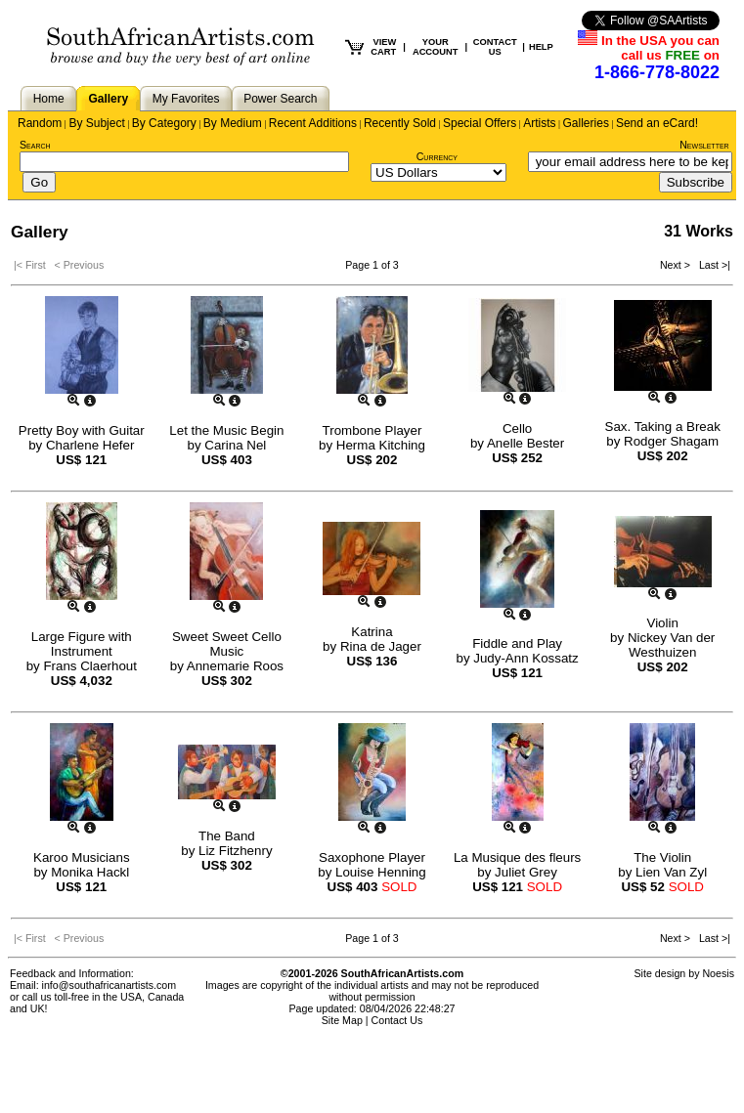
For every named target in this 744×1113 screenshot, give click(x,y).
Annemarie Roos (235, 666)
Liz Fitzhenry (235, 850)
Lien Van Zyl (671, 872)
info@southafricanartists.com (109, 985)
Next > (676, 265)
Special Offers (479, 123)
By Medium (232, 123)
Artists (539, 123)
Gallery (108, 99)
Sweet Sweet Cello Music (227, 644)
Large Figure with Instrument (81, 644)
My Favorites (186, 99)
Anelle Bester (525, 443)
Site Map (342, 1020)
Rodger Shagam (671, 441)
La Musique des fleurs (517, 857)
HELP (541, 47)
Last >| (711, 265)
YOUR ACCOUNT (436, 47)
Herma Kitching (380, 445)
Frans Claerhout (90, 666)
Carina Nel (235, 445)
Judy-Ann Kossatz (525, 658)
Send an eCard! (657, 123)
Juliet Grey (526, 872)
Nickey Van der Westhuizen (671, 645)
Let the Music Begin (226, 430)
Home (49, 99)
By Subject (96, 123)
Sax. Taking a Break (663, 426)
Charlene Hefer (90, 445)
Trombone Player (372, 430)
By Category (164, 123)
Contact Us (397, 1020)
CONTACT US (495, 47)
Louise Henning (380, 872)
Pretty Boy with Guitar (82, 430)
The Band (226, 836)
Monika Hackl (90, 872)
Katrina (371, 631)
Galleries (586, 123)
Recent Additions (313, 123)
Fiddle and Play (517, 643)
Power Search (280, 99)
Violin (662, 623)
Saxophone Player (372, 857)
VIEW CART (383, 47)
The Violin (662, 857)
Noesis (718, 973)
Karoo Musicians (81, 857)
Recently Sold (400, 123)
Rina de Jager (380, 646)
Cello (517, 428)
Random (40, 123)
